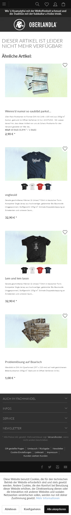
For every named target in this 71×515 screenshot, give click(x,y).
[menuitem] (6, 3)
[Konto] (54, 4)
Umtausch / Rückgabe (38, 448)
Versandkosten (55, 437)
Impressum (52, 452)
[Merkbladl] (45, 4)
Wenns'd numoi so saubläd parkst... (28, 111)
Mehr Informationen (48, 498)
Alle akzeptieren (56, 509)
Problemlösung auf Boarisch (23, 362)
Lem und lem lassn (17, 278)
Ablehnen (10, 509)
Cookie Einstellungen (21, 452)
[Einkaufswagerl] (64, 4)
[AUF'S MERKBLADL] (65, 65)
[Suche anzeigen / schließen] (36, 4)
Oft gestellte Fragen (15, 448)
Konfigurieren (32, 509)
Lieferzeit (39, 452)
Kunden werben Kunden (36, 455)
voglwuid (11, 194)
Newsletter (58, 448)
